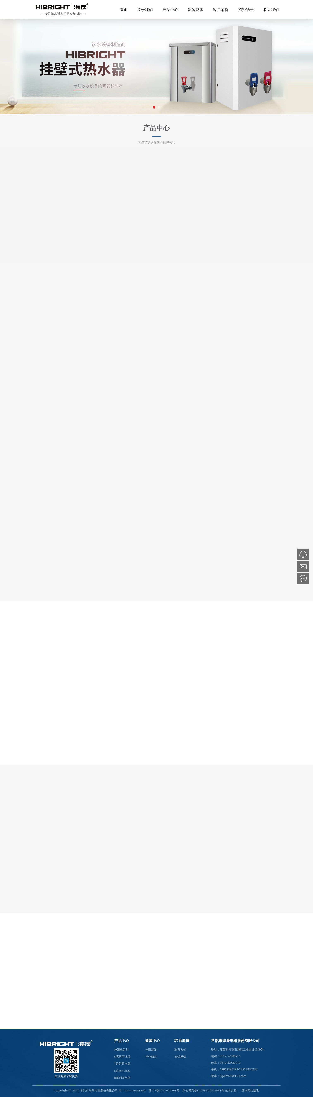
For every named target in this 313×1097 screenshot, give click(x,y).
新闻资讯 (195, 9)
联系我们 (271, 9)
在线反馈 (180, 1057)
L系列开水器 (122, 1071)
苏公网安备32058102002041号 (203, 1090)
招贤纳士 (246, 9)
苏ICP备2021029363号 (164, 1090)
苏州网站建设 (250, 1090)
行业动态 (151, 1057)
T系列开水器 (122, 1064)
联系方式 (180, 1050)
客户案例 (221, 9)
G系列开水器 (122, 1057)
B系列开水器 (122, 1078)
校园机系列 (121, 1050)
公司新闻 (151, 1050)
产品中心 (170, 9)
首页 (124, 9)
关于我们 (145, 9)
